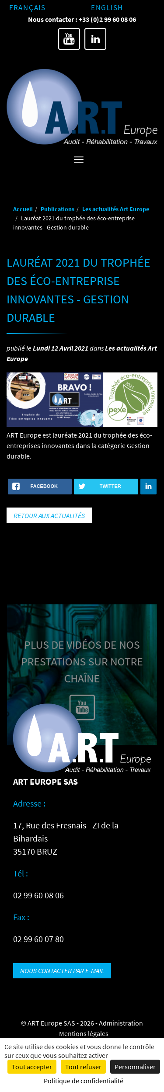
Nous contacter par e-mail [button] (62, 970)
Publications (57, 209)
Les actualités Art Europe (115, 209)
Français (27, 7)
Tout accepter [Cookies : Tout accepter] (32, 1066)
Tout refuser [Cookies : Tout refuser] (83, 1066)
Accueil (23, 209)
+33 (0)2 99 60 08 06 (107, 19)
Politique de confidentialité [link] (83, 1080)
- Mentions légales (82, 1033)
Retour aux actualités (49, 515)
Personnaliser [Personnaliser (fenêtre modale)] (135, 1066)
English (107, 7)
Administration (121, 1023)
